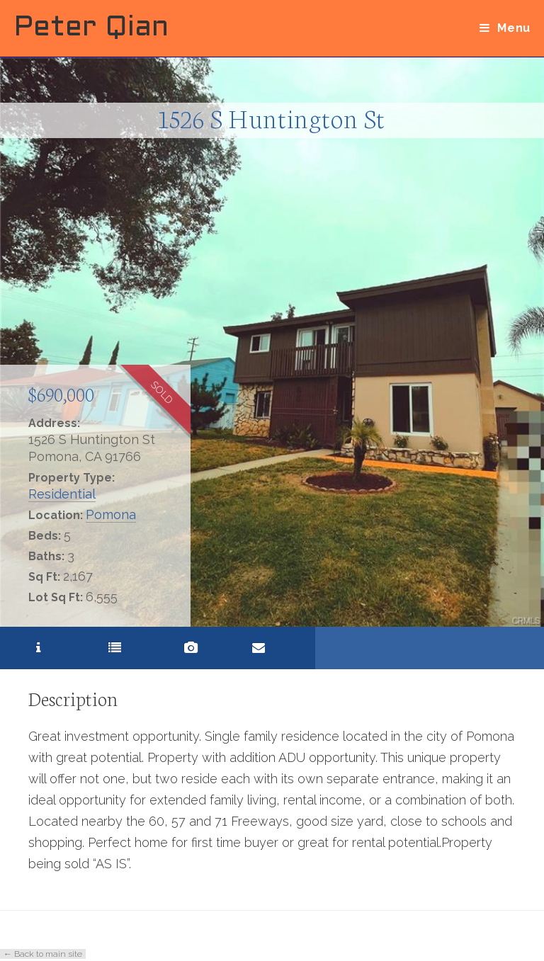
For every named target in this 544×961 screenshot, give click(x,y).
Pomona (111, 514)
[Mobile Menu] (505, 28)
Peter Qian (91, 28)
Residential (62, 494)
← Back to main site (43, 954)
